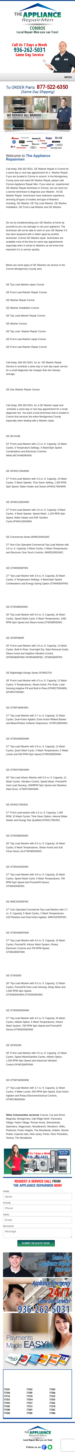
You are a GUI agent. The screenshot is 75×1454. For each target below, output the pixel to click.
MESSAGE (8, 1226)
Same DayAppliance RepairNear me (55, 1263)
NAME (6, 1191)
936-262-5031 (29, 50)
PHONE (7, 1203)
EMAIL (6, 1214)
